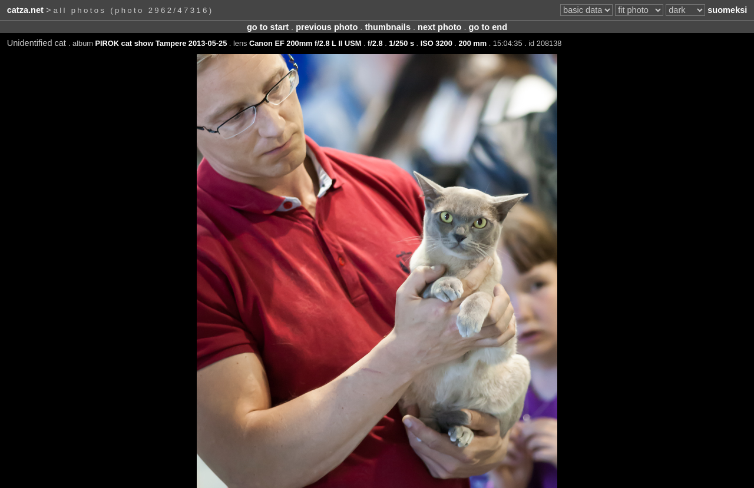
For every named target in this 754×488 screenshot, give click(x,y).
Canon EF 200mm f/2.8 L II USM (305, 43)
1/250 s (401, 43)
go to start (268, 27)
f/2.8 (375, 43)
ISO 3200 (436, 43)
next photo (439, 27)
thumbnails (388, 27)
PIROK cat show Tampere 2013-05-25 (161, 43)
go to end (488, 27)
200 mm (472, 43)
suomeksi (727, 10)
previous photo (327, 27)
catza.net (25, 10)
